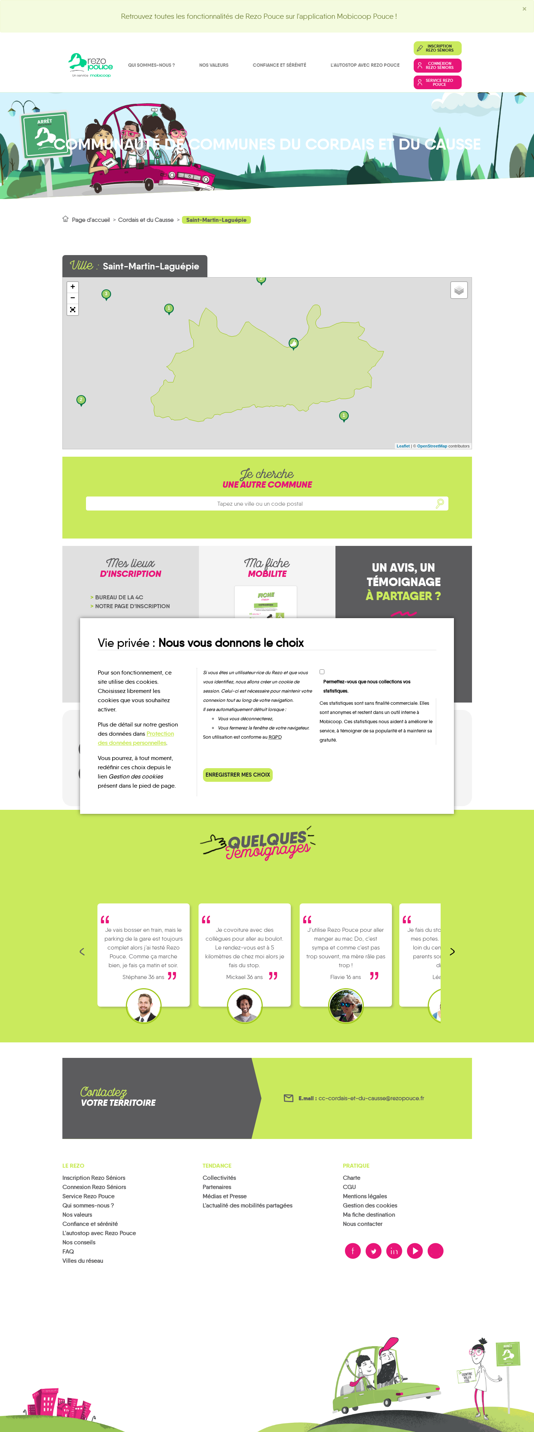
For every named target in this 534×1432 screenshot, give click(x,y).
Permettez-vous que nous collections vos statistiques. (366, 686)
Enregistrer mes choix (238, 774)
